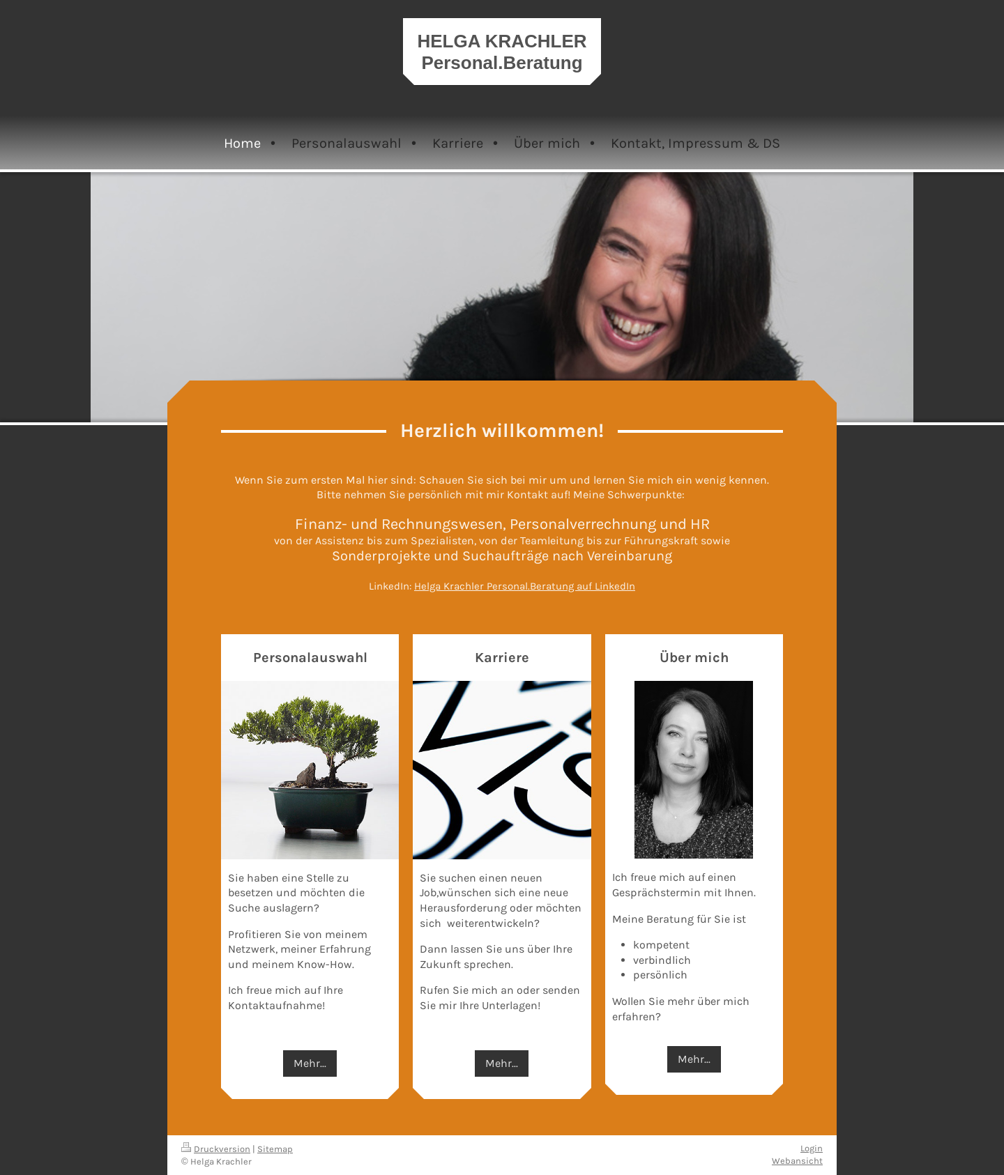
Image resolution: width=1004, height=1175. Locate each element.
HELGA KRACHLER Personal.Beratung (501, 52)
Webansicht (797, 1160)
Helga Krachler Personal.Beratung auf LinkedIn (524, 586)
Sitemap (275, 1149)
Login (811, 1148)
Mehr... (310, 1063)
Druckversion (215, 1149)
